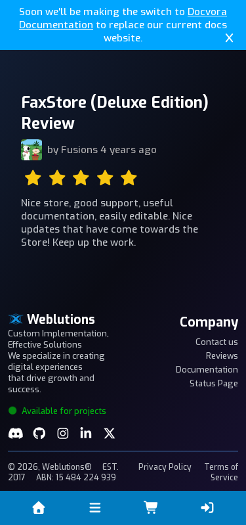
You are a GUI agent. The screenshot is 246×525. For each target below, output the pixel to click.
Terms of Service (221, 472)
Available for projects (57, 411)
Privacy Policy (165, 467)
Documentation (207, 369)
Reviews (222, 355)
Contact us (216, 342)
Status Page (214, 383)
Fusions (79, 149)
